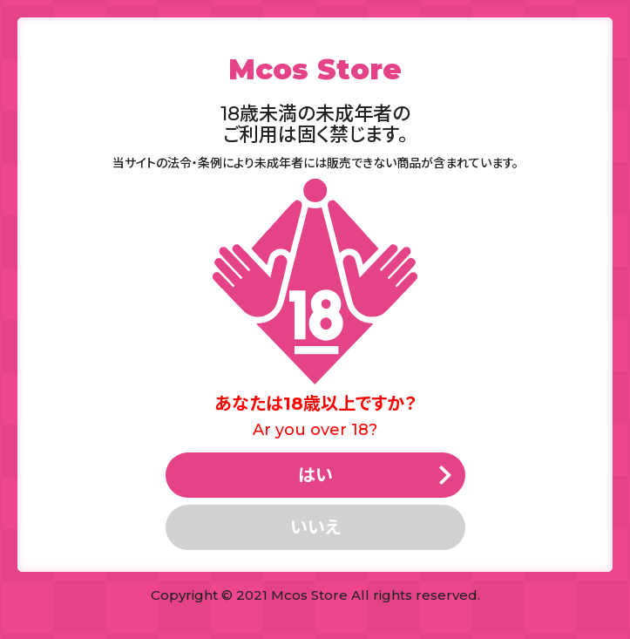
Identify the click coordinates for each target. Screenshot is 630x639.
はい (315, 475)
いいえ (315, 527)
